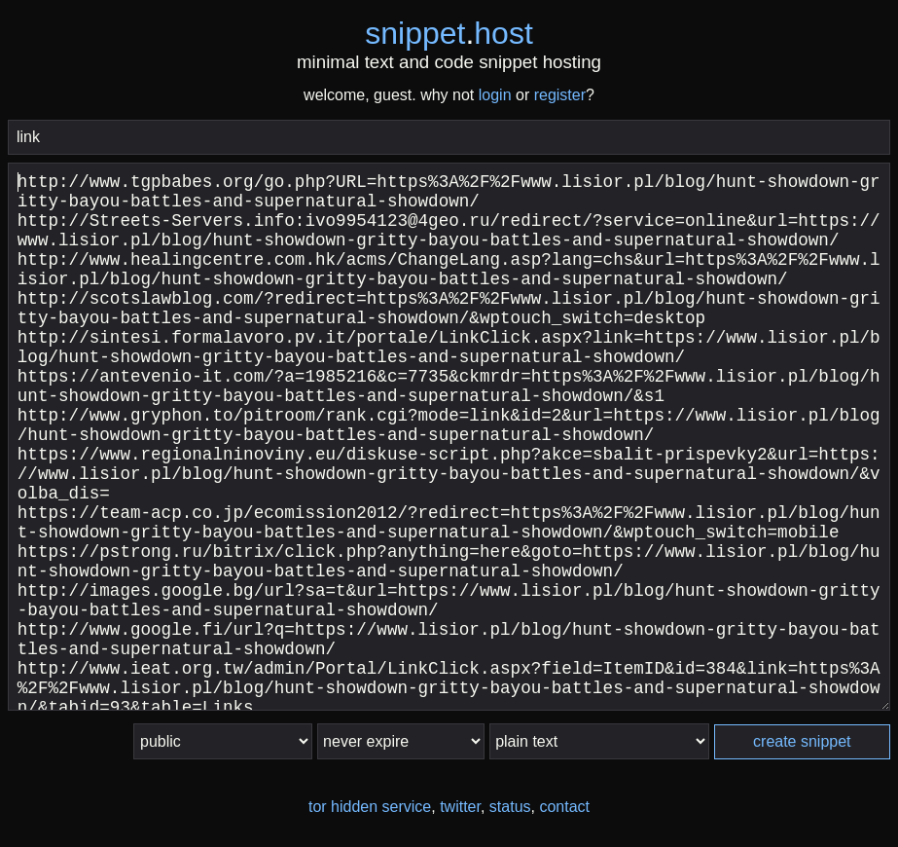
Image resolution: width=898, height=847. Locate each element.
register (560, 95)
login (495, 95)
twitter (460, 806)
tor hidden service (369, 806)
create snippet (802, 741)
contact (564, 806)
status (510, 806)
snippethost (449, 33)
